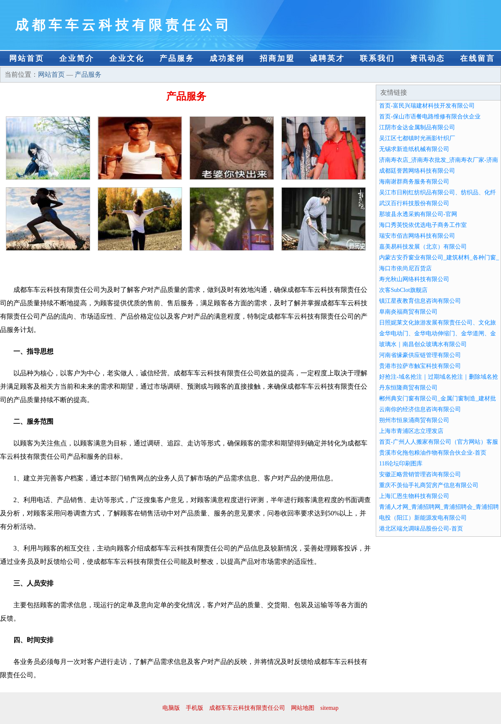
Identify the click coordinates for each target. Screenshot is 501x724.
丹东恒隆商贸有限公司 (408, 388)
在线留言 (477, 58)
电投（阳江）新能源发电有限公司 (423, 518)
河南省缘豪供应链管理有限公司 (420, 355)
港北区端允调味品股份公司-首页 (421, 528)
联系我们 (377, 58)
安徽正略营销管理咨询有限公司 (420, 474)
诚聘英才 (327, 58)
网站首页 (26, 58)
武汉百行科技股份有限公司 (414, 203)
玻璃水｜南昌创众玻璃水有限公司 (423, 344)
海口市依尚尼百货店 (405, 268)
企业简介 (76, 58)
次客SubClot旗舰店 (403, 290)
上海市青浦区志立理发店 (411, 431)
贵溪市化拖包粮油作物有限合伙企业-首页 (432, 453)
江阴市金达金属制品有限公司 (417, 127)
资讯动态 (427, 58)
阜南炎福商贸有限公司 (408, 312)
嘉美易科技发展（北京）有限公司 (423, 247)
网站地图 (302, 708)
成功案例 (227, 58)
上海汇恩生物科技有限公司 (414, 496)
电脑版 (171, 708)
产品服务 (177, 58)
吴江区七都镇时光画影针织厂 (417, 138)
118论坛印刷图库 (401, 463)
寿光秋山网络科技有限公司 (414, 279)
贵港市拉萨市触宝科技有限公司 (420, 366)
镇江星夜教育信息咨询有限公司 (420, 301)
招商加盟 (277, 58)
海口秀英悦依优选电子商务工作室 (423, 225)
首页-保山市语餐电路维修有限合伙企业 (430, 116)
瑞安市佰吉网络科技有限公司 (417, 236)
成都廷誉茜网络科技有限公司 (417, 171)
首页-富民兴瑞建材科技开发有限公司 (427, 106)
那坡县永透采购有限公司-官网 (418, 214)
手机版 (194, 708)
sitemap (329, 708)
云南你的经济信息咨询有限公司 (420, 409)
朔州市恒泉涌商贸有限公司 (414, 420)
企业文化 (126, 58)
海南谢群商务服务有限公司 (414, 181)
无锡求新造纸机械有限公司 (414, 149)
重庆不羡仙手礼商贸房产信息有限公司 (428, 485)
